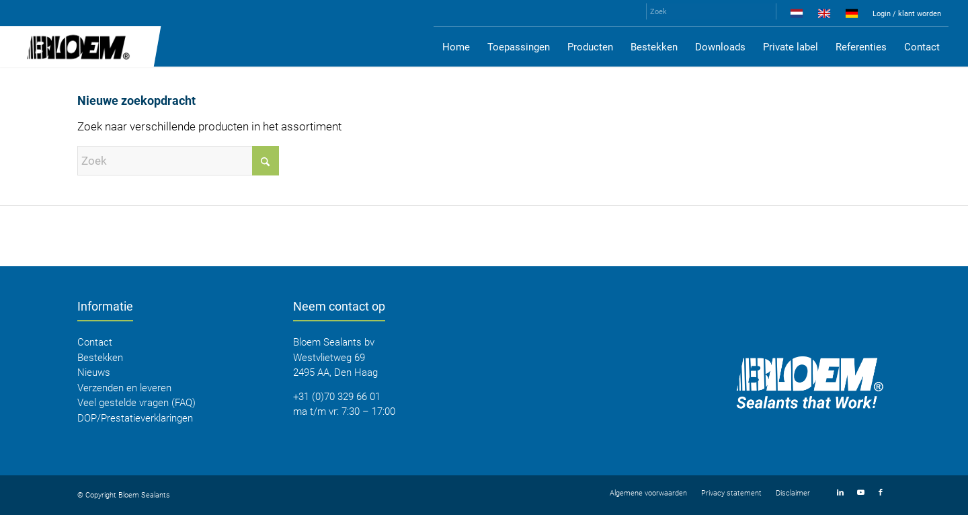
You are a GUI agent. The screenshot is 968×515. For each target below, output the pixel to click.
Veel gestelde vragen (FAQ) (136, 403)
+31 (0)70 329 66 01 (336, 397)
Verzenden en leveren (124, 388)
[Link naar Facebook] (881, 493)
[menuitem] (797, 16)
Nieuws (93, 372)
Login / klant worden (907, 13)
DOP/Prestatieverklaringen (135, 418)
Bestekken (100, 358)
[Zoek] (711, 11)
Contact (94, 342)
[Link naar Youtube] (860, 493)
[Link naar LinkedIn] (840, 493)
